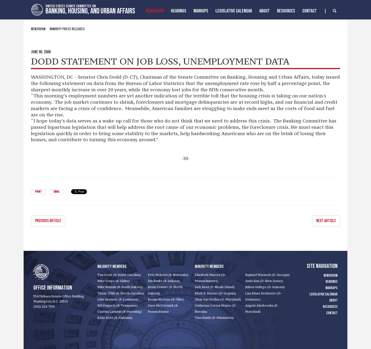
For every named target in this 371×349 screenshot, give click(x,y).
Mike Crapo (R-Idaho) (113, 281)
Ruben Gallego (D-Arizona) (265, 287)
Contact (309, 11)
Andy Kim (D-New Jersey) (264, 281)
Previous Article (48, 220)
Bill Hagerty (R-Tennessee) (117, 305)
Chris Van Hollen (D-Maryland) (218, 299)
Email (56, 192)
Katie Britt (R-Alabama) (114, 318)
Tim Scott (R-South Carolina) (119, 275)
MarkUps (201, 11)
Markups (331, 288)
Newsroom (155, 11)
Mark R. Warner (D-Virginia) (215, 293)
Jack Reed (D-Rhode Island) (215, 287)
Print (38, 192)
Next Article (326, 220)
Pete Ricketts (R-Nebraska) (168, 275)
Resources (286, 11)
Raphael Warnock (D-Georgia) (267, 275)
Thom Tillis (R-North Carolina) (120, 293)
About (264, 11)
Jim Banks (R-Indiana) (164, 281)
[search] (330, 11)
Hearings (178, 11)
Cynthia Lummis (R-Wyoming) (119, 311)
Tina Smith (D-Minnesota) (214, 318)
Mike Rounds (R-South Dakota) (120, 287)
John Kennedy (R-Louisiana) (117, 299)
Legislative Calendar (233, 11)
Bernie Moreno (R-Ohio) (166, 299)
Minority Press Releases (67, 29)
